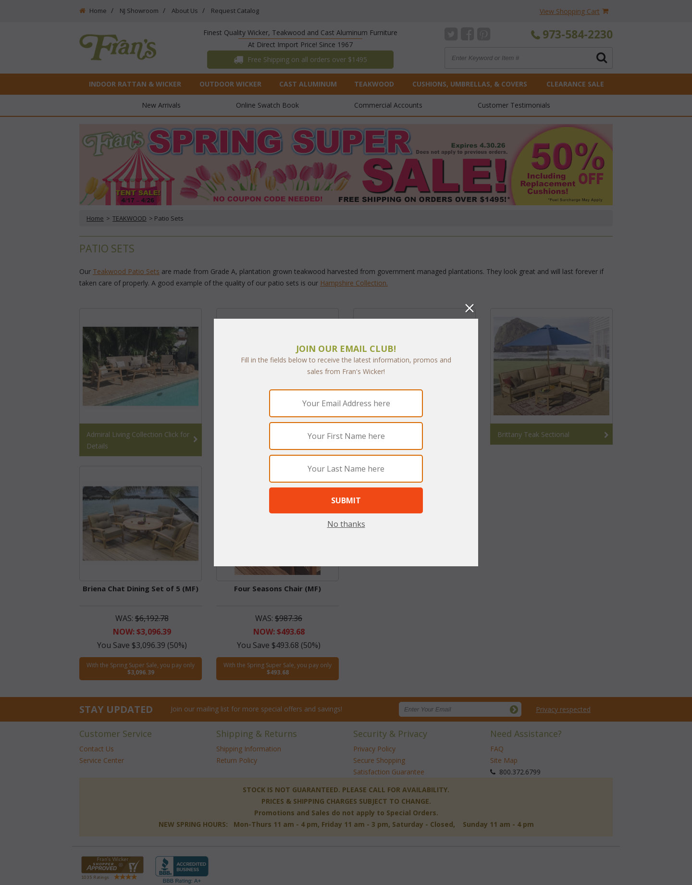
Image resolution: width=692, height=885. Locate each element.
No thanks (346, 524)
